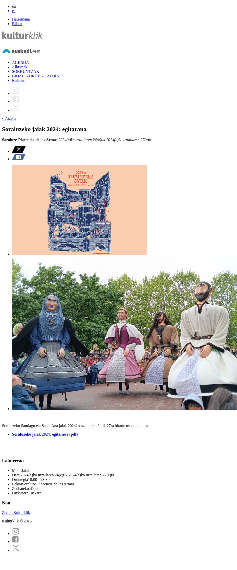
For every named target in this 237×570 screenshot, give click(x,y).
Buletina (19, 80)
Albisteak (19, 67)
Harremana (21, 19)
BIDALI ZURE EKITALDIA (35, 76)
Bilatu (17, 24)
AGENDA (20, 62)
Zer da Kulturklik (16, 512)
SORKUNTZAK (25, 71)
